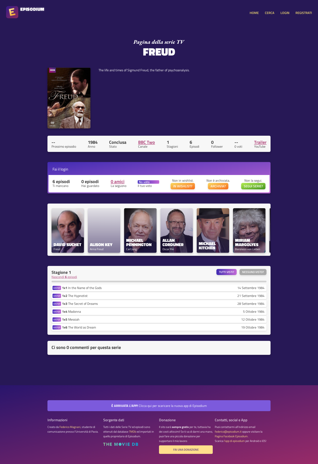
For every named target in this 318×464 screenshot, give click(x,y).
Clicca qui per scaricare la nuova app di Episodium (159, 405)
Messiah (71, 319)
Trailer (260, 142)
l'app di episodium (234, 441)
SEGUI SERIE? (253, 186)
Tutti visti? (226, 272)
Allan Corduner (173, 242)
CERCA (269, 12)
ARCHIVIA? (218, 186)
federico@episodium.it (228, 431)
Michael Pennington (138, 242)
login (64, 169)
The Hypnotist (75, 295)
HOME (254, 12)
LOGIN (284, 12)
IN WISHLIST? (182, 186)
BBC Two (146, 142)
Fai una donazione (186, 449)
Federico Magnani (70, 427)
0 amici (118, 181)
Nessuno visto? (253, 272)
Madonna (71, 311)
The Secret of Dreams (80, 303)
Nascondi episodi (64, 276)
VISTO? (56, 288)
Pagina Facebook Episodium (231, 436)
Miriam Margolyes (246, 242)
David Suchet (67, 244)
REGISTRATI (303, 12)
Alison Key (101, 244)
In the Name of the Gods (82, 287)
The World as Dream (79, 327)
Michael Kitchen (208, 245)
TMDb (132, 431)
